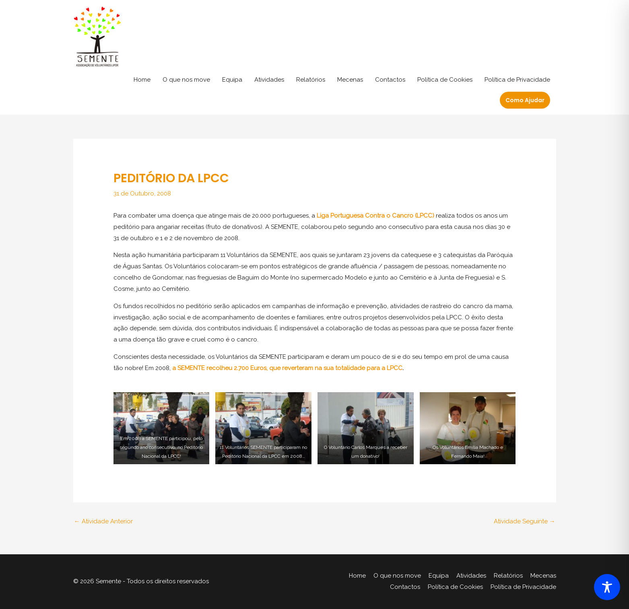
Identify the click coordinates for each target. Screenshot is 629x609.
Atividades (269, 79)
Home (142, 79)
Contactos (390, 79)
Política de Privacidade (517, 79)
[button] (525, 100)
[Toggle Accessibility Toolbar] (607, 587)
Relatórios (310, 79)
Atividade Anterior (103, 521)
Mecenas (350, 79)
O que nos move (186, 79)
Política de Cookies (444, 79)
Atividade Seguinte (524, 521)
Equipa (232, 79)
